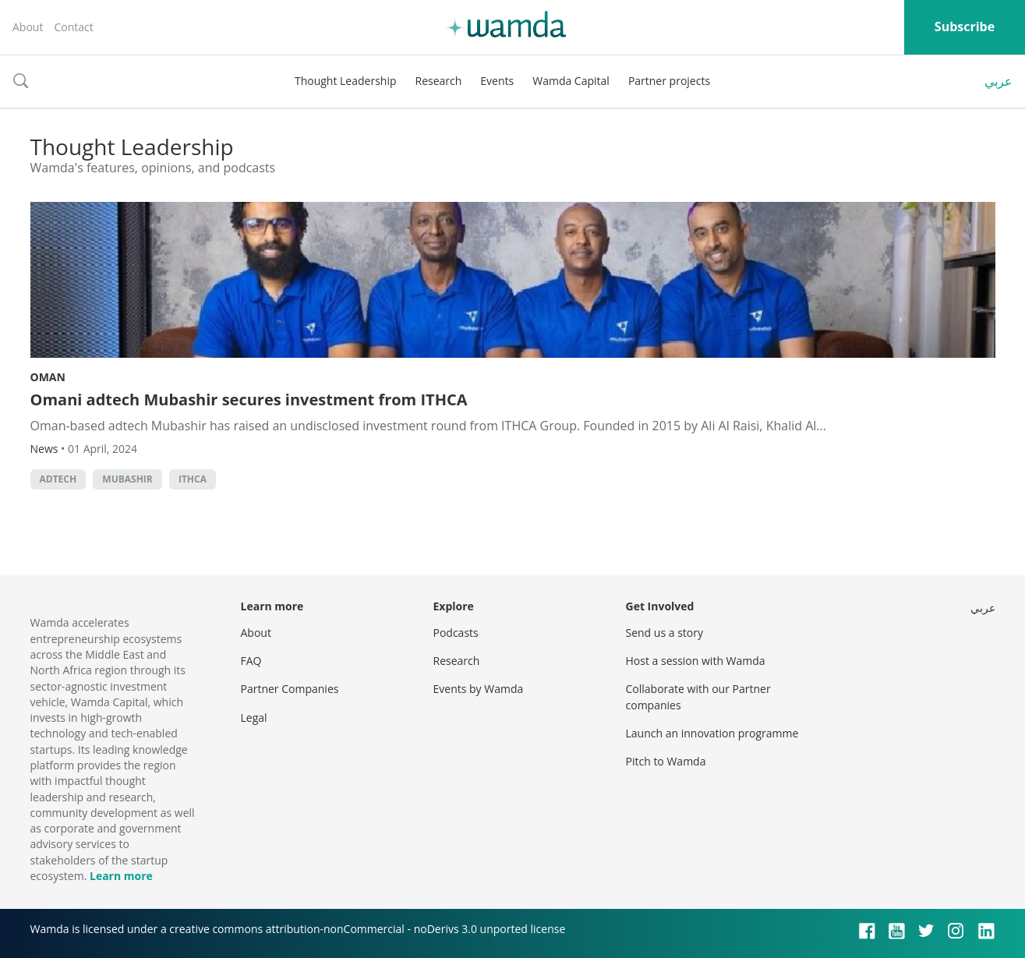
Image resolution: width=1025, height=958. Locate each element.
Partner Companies (290, 688)
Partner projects (669, 80)
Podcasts (456, 632)
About (27, 26)
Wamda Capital (571, 80)
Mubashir (127, 479)
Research (438, 80)
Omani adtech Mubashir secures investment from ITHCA (249, 399)
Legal (254, 717)
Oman (47, 376)
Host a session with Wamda (695, 660)
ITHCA (192, 479)
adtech (58, 479)
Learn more (121, 875)
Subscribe (965, 26)
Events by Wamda (478, 688)
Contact (73, 26)
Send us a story (664, 632)
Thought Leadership (346, 80)
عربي (998, 81)
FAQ (251, 660)
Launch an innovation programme (712, 733)
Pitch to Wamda (666, 761)
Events (497, 80)
